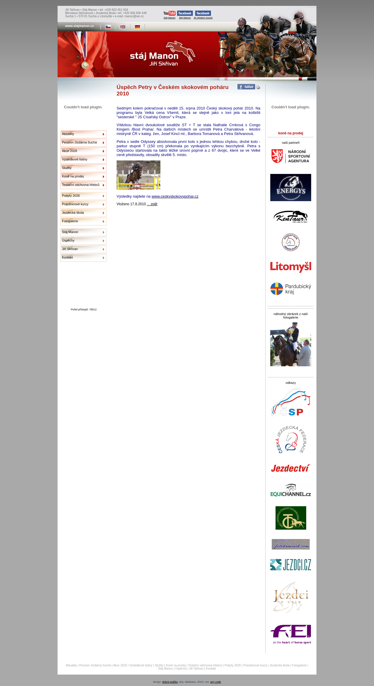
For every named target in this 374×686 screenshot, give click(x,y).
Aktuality (68, 134)
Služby (67, 168)
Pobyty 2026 (71, 195)
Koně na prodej (73, 176)
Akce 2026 (69, 151)
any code (215, 681)
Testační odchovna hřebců (80, 185)
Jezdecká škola (73, 212)
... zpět (152, 204)
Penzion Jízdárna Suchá (79, 142)
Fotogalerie (70, 221)
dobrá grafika (170, 681)
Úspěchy (68, 240)
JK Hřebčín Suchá (203, 15)
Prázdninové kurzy (75, 204)
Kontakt (67, 257)
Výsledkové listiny (74, 159)
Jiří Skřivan (70, 249)
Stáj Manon (169, 15)
